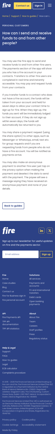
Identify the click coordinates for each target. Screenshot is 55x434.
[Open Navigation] (50, 5)
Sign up (46, 254)
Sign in (38, 5)
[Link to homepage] (6, 5)
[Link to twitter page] (50, 231)
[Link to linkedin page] (41, 231)
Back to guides (13, 205)
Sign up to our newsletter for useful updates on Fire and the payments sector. (27, 243)
